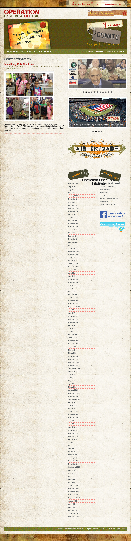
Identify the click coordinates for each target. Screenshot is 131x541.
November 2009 (73, 492)
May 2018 (71, 291)
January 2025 (73, 196)
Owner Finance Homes (108, 204)
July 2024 (71, 202)
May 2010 (71, 476)
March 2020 (72, 260)
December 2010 (73, 461)
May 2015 (71, 350)
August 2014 (72, 371)
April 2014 (71, 384)
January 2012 (73, 430)
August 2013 (72, 402)
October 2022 (73, 227)
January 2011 (73, 458)
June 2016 (71, 331)
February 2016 (73, 334)
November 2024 (73, 199)
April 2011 (71, 448)
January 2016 (73, 337)
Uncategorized (15, 68)
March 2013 (72, 408)
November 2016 (73, 319)
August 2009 (72, 501)
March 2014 (72, 387)
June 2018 (71, 288)
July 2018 (71, 285)
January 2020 (73, 264)
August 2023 (72, 214)
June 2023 (71, 217)
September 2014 (74, 368)
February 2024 (73, 205)
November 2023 (73, 208)
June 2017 (71, 310)
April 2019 (71, 276)
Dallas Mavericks (105, 189)
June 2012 (71, 424)
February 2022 (73, 236)
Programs (45, 51)
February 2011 (73, 455)
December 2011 (73, 433)
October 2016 (73, 322)
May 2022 (71, 233)
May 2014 (71, 381)
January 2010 (73, 485)
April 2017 (71, 313)
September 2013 (74, 399)
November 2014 (73, 362)
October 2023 (73, 211)
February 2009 (73, 510)
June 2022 (71, 230)
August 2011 (72, 439)
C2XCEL (103, 195)
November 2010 (73, 464)
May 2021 (71, 245)
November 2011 (73, 436)
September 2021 (74, 242)
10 (108, 92)
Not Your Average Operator (109, 198)
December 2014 (73, 359)
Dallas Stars (104, 192)
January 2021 (73, 248)
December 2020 (73, 251)
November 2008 (73, 516)
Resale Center (115, 51)
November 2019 (73, 267)
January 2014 (73, 390)
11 (111, 92)
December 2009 (73, 488)
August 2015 (72, 347)
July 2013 (71, 405)
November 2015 (73, 344)
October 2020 (73, 254)
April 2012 (71, 427)
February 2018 (73, 294)
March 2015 (72, 353)
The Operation (15, 51)
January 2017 (73, 316)
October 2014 (73, 365)
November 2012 (73, 415)
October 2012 (73, 418)
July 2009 (71, 504)
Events (31, 51)
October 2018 (73, 282)
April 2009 (71, 507)
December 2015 (73, 341)
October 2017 (73, 304)
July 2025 (71, 190)
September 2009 (74, 498)
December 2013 (73, 393)
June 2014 (71, 378)
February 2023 (73, 220)
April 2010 (71, 479)
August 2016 (72, 325)
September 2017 (74, 307)
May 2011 (71, 445)
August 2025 (72, 187)
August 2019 (72, 270)
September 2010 (74, 467)
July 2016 (71, 328)
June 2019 (71, 273)
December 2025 (73, 183)
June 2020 (71, 257)
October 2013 (73, 396)
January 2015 (73, 356)
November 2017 (73, 301)
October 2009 (73, 495)
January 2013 (73, 411)
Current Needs (94, 51)
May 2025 (71, 193)
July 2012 (71, 421)
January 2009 (73, 513)
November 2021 (73, 239)
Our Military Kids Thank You (19, 64)
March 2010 (72, 482)
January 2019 (73, 279)
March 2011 (72, 451)
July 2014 (71, 374)
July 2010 (71, 473)
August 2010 (72, 470)
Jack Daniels (104, 201)
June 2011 (71, 442)
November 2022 (73, 223)
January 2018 (73, 297)
